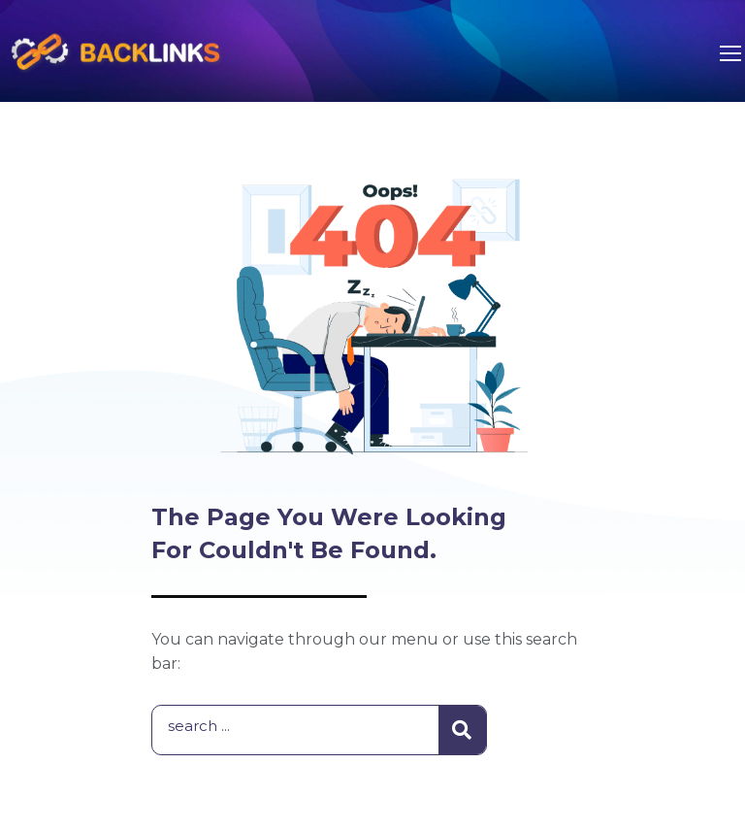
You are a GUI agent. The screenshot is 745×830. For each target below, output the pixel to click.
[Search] (462, 730)
